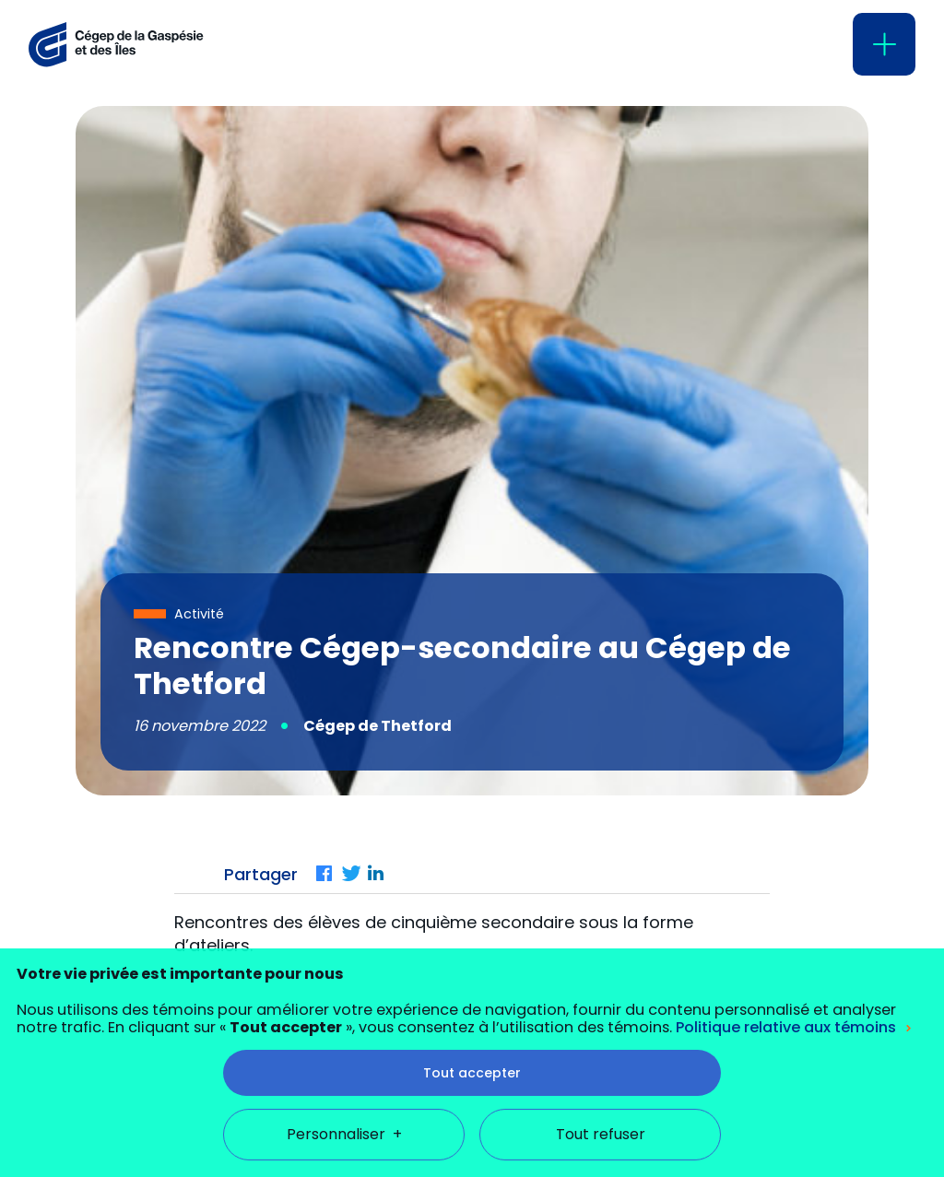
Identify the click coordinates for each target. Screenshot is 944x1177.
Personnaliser (344, 1096)
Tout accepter (472, 1035)
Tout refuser (600, 1096)
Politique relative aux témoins (786, 989)
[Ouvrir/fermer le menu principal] (884, 44)
